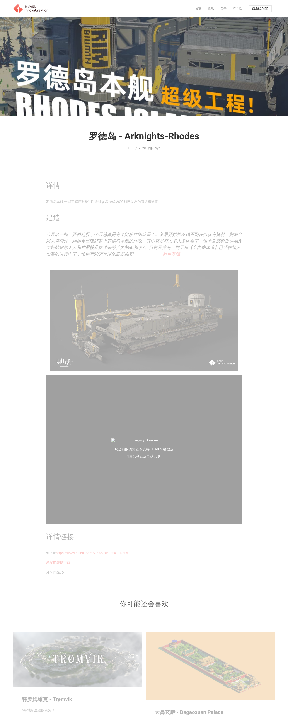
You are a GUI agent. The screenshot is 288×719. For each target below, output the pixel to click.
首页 (198, 8)
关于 (223, 8)
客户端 (237, 8)
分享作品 (55, 572)
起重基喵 (171, 254)
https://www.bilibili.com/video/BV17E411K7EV (92, 553)
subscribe (260, 8)
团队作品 (154, 148)
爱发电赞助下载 (58, 563)
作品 (211, 8)
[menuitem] (198, 8)
